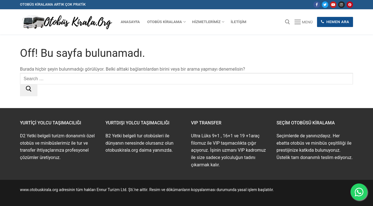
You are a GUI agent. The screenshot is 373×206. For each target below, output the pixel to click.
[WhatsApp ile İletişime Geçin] (358, 191)
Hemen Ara (335, 21)
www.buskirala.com (37, 196)
